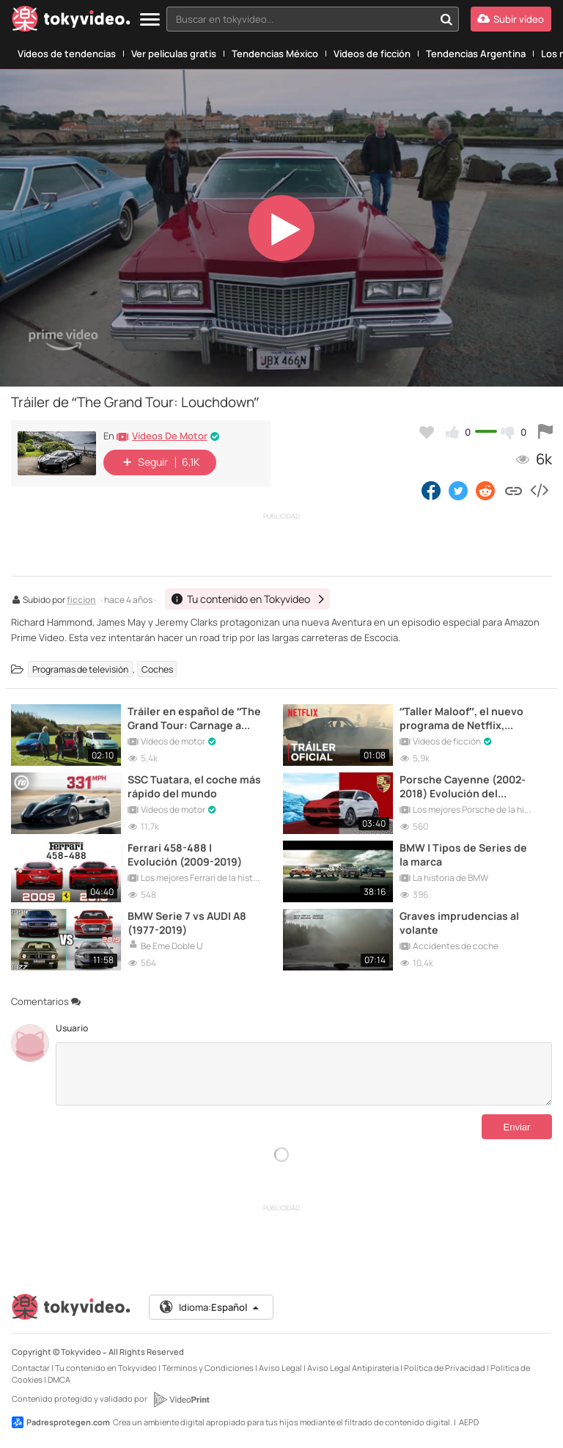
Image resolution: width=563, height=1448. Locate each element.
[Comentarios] (304, 1073)
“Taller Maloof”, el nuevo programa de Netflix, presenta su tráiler (461, 718)
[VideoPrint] (181, 1399)
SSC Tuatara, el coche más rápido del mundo (194, 786)
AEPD (469, 1421)
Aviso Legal (280, 1367)
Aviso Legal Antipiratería (353, 1367)
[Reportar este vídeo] (545, 432)
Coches (157, 669)
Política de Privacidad (444, 1367)
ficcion (81, 601)
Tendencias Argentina (476, 53)
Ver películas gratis (173, 53)
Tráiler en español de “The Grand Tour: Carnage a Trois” (194, 718)
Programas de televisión (80, 669)
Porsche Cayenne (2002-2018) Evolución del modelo (463, 786)
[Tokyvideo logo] (71, 21)
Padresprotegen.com (61, 1422)
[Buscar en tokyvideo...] (446, 19)
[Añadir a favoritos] (426, 432)
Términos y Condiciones (208, 1367)
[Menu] (149, 20)
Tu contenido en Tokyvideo (106, 1367)
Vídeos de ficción (372, 53)
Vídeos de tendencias (67, 53)
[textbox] (300, 19)
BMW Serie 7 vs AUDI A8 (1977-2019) (187, 923)
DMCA (59, 1379)
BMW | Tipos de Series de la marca (463, 855)
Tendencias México (275, 53)
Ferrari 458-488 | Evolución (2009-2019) (185, 855)
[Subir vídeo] (511, 19)
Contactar (31, 1367)
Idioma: (210, 1307)
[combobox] (312, 19)
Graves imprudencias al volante (459, 923)
